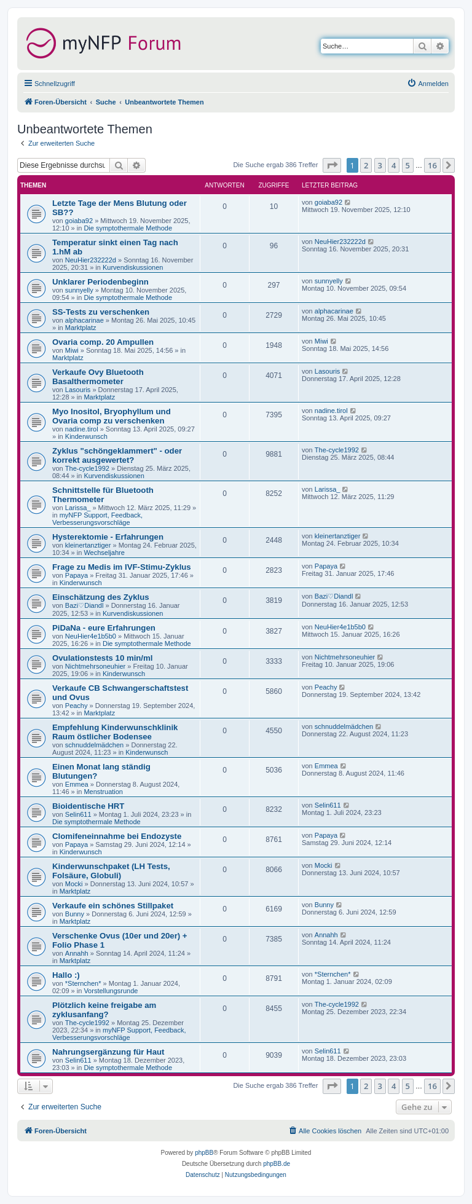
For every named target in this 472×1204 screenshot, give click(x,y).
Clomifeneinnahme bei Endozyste (116, 836)
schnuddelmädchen (94, 745)
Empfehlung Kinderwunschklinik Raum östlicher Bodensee (115, 732)
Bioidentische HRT (88, 806)
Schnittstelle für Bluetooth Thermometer (103, 495)
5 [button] (408, 165)
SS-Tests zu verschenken (100, 312)
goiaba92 (79, 220)
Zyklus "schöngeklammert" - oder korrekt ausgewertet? (117, 455)
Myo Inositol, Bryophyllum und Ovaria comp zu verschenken (111, 416)
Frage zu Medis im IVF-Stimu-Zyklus (121, 567)
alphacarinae (84, 320)
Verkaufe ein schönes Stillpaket (112, 905)
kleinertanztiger (88, 545)
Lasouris (78, 389)
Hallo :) (66, 975)
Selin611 (78, 814)
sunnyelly (79, 290)
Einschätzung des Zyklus (100, 597)
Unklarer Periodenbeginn (100, 281)
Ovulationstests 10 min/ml (102, 658)
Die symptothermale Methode (128, 228)
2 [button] (366, 165)
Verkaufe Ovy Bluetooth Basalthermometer (98, 377)
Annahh (76, 953)
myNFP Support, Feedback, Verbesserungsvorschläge (97, 518)
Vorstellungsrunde (111, 990)
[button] (332, 165)
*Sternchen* (83, 983)
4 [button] (393, 165)
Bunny (74, 914)
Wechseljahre (104, 552)
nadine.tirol (81, 429)
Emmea (76, 784)
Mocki (74, 883)
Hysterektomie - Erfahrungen (107, 536)
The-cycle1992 (87, 468)
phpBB (204, 1152)
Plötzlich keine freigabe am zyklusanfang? (104, 1010)
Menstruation (103, 791)
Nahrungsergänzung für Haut (108, 1051)
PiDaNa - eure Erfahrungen (103, 627)
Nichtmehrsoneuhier (95, 666)
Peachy (76, 705)
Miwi (72, 350)
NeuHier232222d (90, 260)
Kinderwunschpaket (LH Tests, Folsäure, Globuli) (111, 871)
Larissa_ (78, 507)
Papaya (76, 575)
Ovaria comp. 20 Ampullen (103, 342)
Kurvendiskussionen (133, 267)
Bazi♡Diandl (84, 605)
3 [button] (380, 165)
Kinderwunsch (86, 436)
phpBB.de (276, 1163)
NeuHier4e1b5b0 (90, 636)
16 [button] (432, 165)
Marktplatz (80, 327)
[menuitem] (428, 83)
